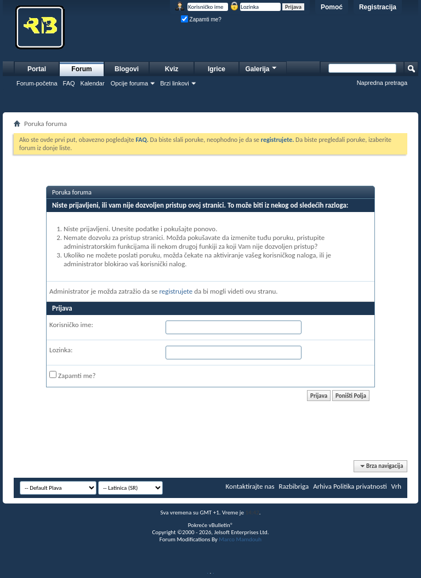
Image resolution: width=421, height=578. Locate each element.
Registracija (377, 7)
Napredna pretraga (382, 82)
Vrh (396, 486)
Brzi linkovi (174, 83)
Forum (81, 69)
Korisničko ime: (71, 325)
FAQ (69, 83)
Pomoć (332, 7)
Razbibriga (294, 486)
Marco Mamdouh (240, 539)
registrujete (175, 291)
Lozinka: (61, 350)
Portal (36, 69)
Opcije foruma (129, 83)
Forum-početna (37, 83)
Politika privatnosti (360, 486)
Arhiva (322, 486)
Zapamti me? (201, 19)
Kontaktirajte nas (250, 486)
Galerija (261, 67)
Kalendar (93, 83)
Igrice (216, 69)
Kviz (172, 69)
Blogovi (127, 69)
